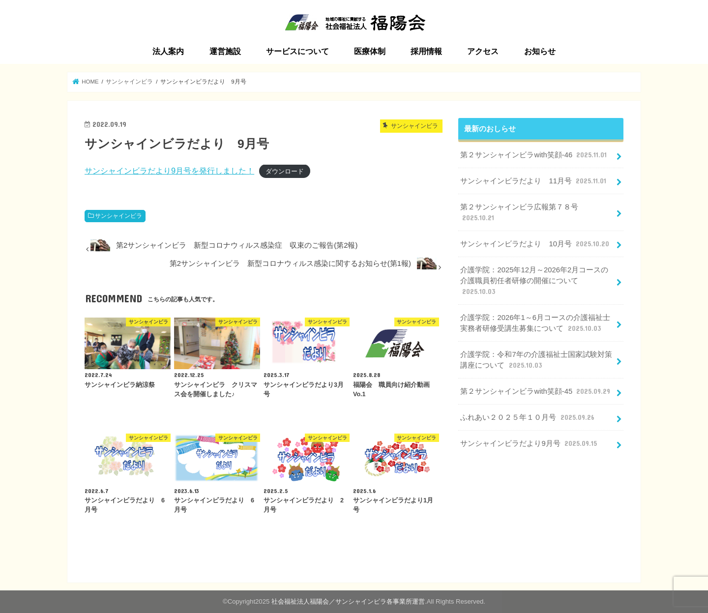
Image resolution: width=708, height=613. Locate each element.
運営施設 (225, 51)
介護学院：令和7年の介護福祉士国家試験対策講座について (536, 360)
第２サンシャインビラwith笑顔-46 (534, 155)
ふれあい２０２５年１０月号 (528, 417)
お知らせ (540, 51)
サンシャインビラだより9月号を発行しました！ (169, 170)
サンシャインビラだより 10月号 (535, 244)
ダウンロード (285, 171)
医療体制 (369, 51)
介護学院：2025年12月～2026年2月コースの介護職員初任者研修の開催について (534, 281)
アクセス (483, 51)
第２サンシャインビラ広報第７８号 (519, 213)
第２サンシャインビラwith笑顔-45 (536, 391)
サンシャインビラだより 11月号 (534, 181)
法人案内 (168, 51)
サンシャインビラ (118, 215)
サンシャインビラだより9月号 (529, 443)
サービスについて (297, 51)
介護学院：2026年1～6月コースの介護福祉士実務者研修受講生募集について (535, 323)
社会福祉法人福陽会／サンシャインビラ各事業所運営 (348, 601)
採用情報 (426, 51)
